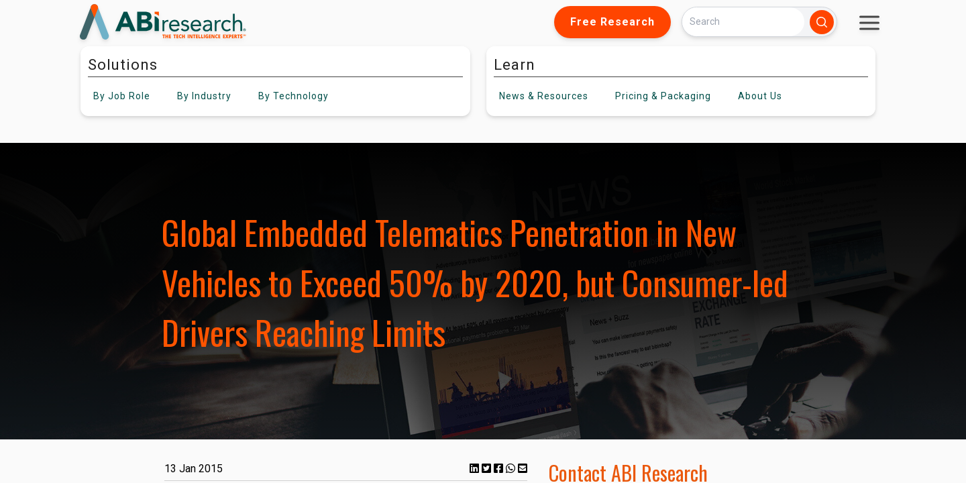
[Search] (743, 21)
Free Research (612, 21)
